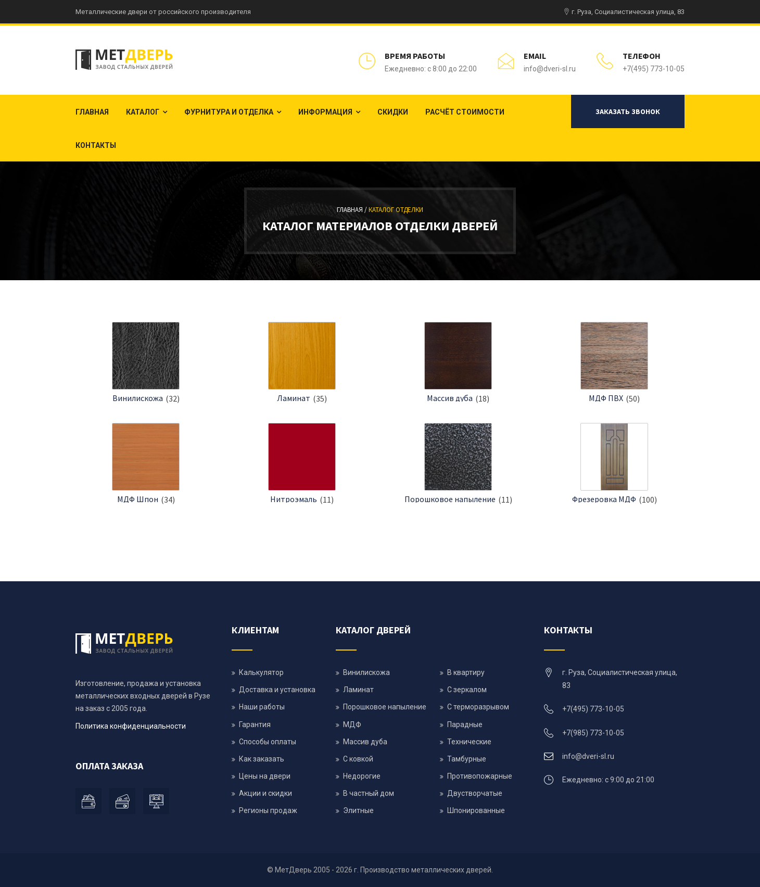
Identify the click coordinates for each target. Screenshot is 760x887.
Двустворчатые (474, 793)
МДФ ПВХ (606, 398)
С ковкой (358, 759)
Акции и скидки (265, 793)
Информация (325, 112)
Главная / (353, 209)
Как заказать (261, 759)
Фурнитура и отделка (228, 112)
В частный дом (368, 793)
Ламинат (293, 398)
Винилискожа (137, 398)
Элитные (358, 810)
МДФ (352, 724)
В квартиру (466, 672)
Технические (469, 742)
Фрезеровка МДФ (604, 499)
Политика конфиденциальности (130, 726)
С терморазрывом (478, 707)
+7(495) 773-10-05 (654, 69)
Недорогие (362, 776)
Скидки (392, 112)
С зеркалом (467, 689)
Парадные (465, 724)
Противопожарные (479, 776)
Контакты (95, 145)
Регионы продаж (268, 810)
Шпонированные (476, 810)
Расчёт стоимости (464, 112)
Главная (92, 112)
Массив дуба (450, 398)
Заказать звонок (628, 111)
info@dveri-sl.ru (550, 69)
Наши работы (262, 707)
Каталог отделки (396, 209)
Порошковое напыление (450, 499)
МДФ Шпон (137, 499)
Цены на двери (264, 776)
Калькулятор (261, 672)
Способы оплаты (267, 742)
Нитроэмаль (293, 499)
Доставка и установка (277, 689)
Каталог (142, 112)
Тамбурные (466, 759)
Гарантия (255, 724)
